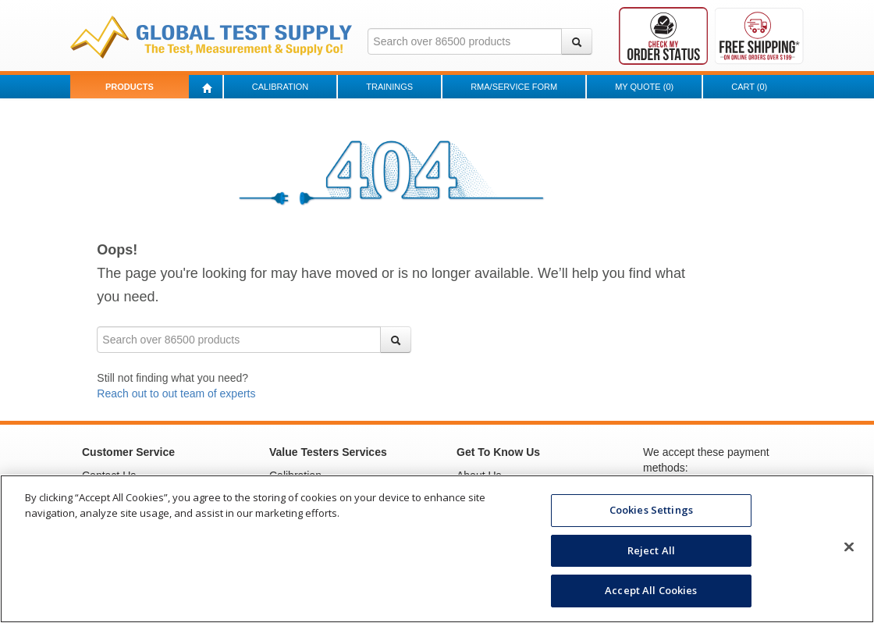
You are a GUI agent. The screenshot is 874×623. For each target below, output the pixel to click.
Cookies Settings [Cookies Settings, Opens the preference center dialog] (651, 510)
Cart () (749, 86)
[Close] (849, 547)
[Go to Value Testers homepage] (211, 36)
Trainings (389, 86)
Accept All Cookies (651, 590)
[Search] (576, 41)
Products (129, 86)
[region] (437, 549)
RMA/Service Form (514, 86)
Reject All (651, 550)
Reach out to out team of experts (176, 393)
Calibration (280, 86)
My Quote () (644, 86)
